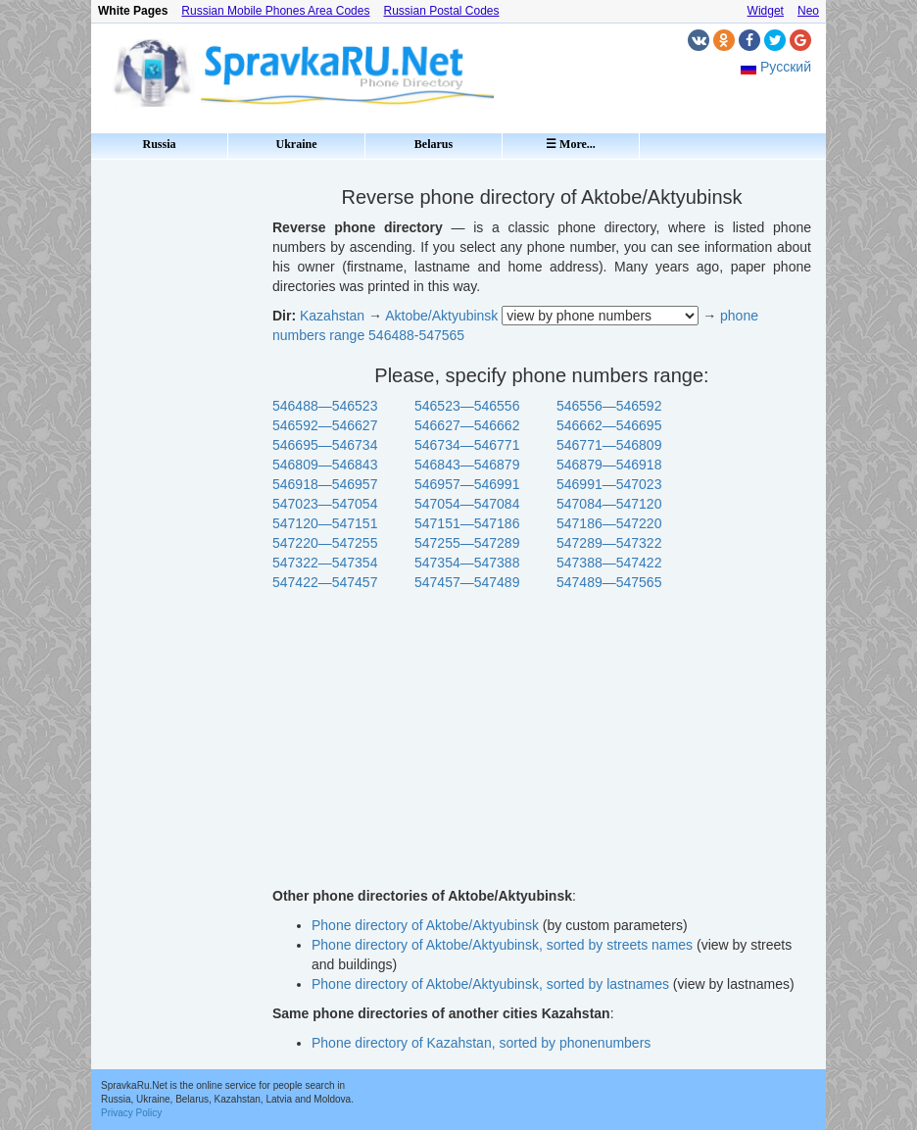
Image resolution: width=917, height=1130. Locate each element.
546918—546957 (324, 484)
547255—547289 (466, 543)
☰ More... (571, 144)
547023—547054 (324, 504)
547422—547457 (324, 582)
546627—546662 (466, 425)
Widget (766, 11)
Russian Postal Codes (441, 11)
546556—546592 (608, 406)
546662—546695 (608, 425)
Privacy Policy (131, 1112)
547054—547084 (466, 504)
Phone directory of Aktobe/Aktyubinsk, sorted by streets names (502, 945)
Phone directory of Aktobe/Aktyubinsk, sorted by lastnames (490, 984)
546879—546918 (608, 464)
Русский (785, 66)
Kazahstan (332, 315)
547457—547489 (466, 582)
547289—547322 (608, 543)
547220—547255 (324, 543)
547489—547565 (608, 582)
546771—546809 (608, 445)
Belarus (433, 144)
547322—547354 (324, 562)
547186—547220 (608, 523)
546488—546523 (324, 406)
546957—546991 (466, 484)
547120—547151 (324, 523)
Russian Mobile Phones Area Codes (275, 11)
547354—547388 (466, 562)
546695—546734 (324, 445)
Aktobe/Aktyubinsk (441, 315)
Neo (808, 11)
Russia (158, 144)
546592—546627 (324, 425)
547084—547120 (608, 504)
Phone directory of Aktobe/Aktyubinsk (425, 925)
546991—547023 (608, 484)
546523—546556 (466, 406)
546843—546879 (466, 464)
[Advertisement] (174, 461)
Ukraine (296, 144)
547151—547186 (466, 523)
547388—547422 (608, 562)
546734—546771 (466, 445)
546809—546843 (324, 464)
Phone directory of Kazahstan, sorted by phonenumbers (481, 1043)
